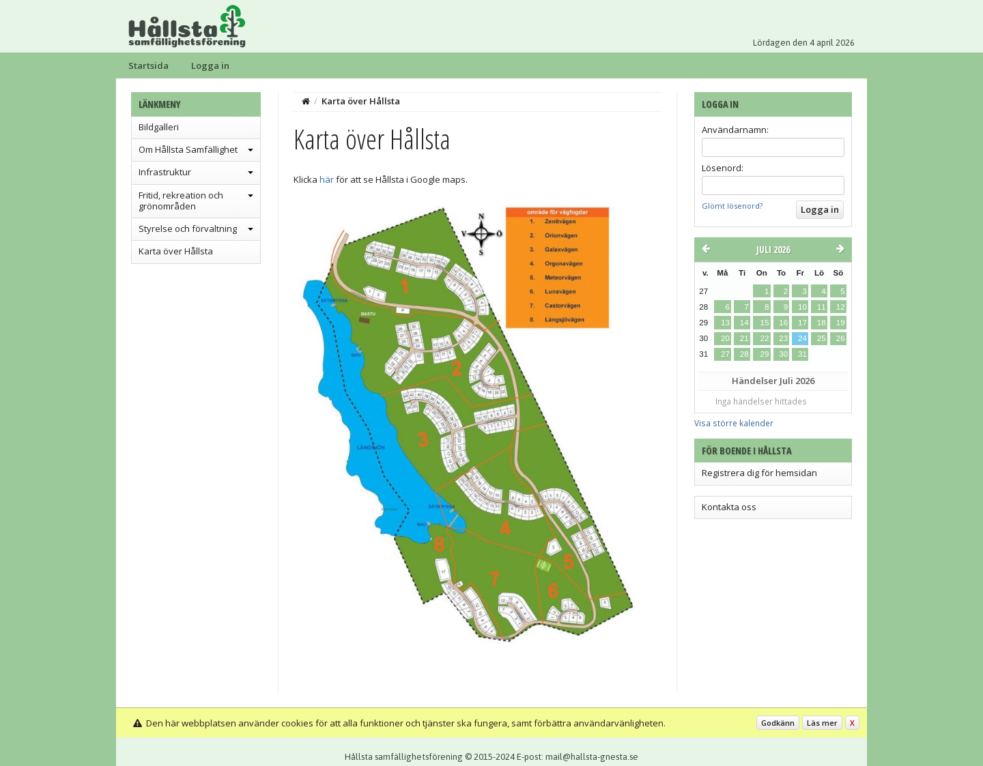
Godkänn (778, 723)
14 (744, 323)
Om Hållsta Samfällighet (188, 149)
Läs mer (822, 723)
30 (783, 354)
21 (744, 338)
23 (783, 338)
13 (725, 323)
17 (802, 323)
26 (840, 338)
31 (802, 354)
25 (821, 338)
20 (725, 338)
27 (725, 354)
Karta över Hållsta (176, 251)
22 (764, 338)
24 (802, 338)
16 (783, 323)
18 (821, 323)
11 (821, 307)
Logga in (210, 65)
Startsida (148, 65)
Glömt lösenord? (732, 206)
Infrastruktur (165, 172)
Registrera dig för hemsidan (759, 473)
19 (840, 323)
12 (840, 307)
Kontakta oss (729, 507)
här (326, 179)
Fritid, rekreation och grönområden (181, 200)
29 (764, 354)
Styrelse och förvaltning (188, 228)
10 (802, 307)
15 (764, 323)
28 (744, 354)
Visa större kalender (733, 422)
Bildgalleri (159, 127)
